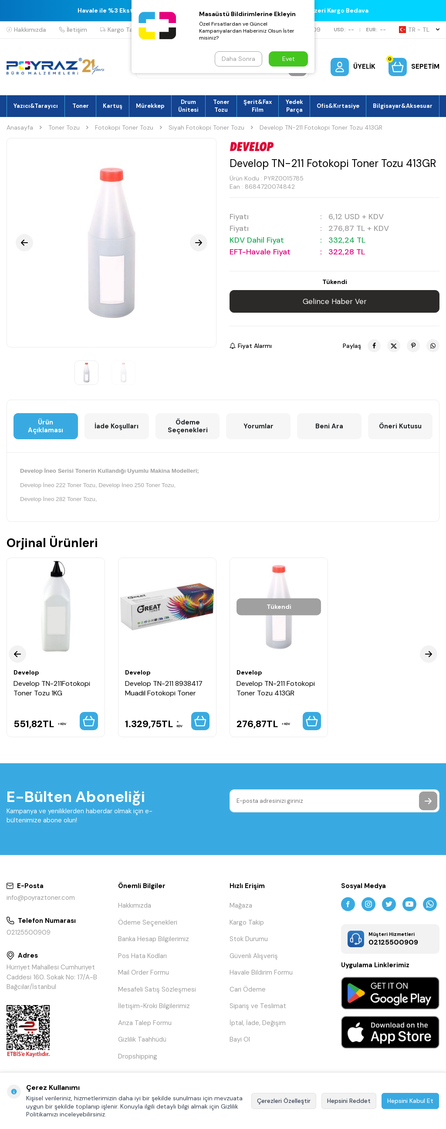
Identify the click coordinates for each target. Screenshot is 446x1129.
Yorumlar (258, 426)
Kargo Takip (120, 29)
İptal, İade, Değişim (258, 1023)
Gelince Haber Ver (335, 301)
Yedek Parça (294, 105)
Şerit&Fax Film (257, 105)
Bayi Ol (240, 1039)
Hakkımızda (26, 29)
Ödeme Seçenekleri (188, 426)
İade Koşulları (117, 426)
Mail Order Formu (143, 972)
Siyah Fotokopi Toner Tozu (206, 127)
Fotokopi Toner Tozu (124, 127)
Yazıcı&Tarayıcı (36, 106)
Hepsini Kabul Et (410, 1101)
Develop (26, 672)
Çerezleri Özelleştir (284, 1101)
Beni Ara (329, 426)
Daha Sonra (238, 59)
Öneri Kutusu (400, 426)
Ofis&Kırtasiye (338, 106)
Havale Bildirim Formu (261, 972)
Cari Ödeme (248, 989)
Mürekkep (150, 106)
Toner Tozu (221, 105)
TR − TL (419, 29)
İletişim (73, 29)
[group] (111, 242)
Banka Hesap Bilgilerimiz (153, 939)
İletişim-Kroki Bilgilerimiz (154, 1006)
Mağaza (241, 905)
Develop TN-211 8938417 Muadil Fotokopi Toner (164, 688)
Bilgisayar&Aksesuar (402, 106)
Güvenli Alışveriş (254, 956)
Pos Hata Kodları (142, 956)
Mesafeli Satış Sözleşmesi (157, 989)
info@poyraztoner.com (41, 897)
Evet (288, 59)
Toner (80, 106)
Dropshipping (137, 1056)
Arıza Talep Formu (145, 1023)
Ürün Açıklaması (45, 426)
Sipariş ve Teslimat (258, 1006)
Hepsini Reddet (349, 1101)
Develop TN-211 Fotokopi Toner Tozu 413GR (276, 688)
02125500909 (29, 932)
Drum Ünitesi (188, 105)
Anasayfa (20, 127)
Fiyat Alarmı (251, 346)
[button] (24, 242)
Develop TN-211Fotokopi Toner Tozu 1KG (52, 688)
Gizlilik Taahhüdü (142, 1039)
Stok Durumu (249, 939)
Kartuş (112, 106)
